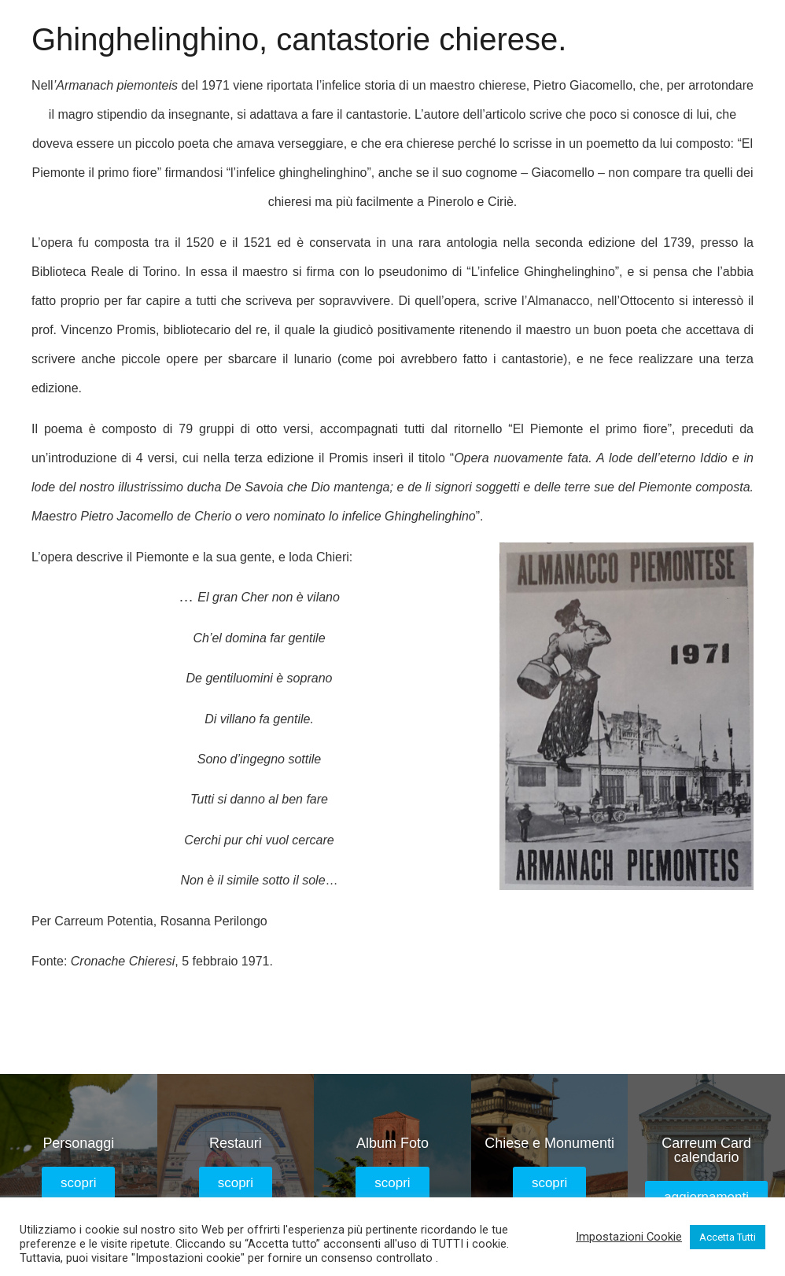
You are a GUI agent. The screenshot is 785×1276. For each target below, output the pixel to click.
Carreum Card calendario (706, 1150)
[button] (78, 1183)
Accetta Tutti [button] (727, 1237)
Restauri (235, 1143)
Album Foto (392, 1143)
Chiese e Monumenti (549, 1143)
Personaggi (78, 1143)
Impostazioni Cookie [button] (629, 1237)
